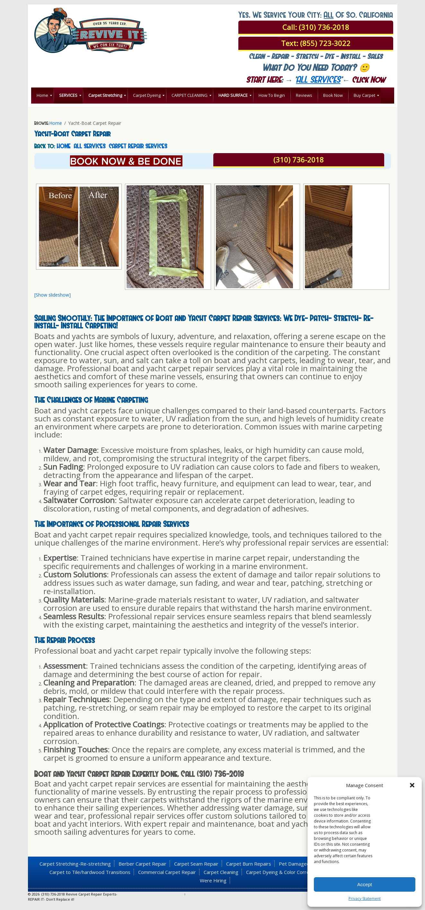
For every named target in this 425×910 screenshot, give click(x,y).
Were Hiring (213, 880)
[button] (412, 785)
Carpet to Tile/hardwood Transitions (89, 872)
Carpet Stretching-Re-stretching (75, 863)
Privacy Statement (365, 898)
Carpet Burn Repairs (248, 863)
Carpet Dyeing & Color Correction (283, 872)
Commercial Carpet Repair (167, 872)
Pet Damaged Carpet (302, 863)
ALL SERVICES (90, 145)
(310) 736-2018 (298, 159)
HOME (64, 145)
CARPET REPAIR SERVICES (138, 145)
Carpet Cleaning (221, 872)
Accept (364, 884)
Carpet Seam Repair (196, 863)
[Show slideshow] (52, 295)
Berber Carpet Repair (142, 863)
